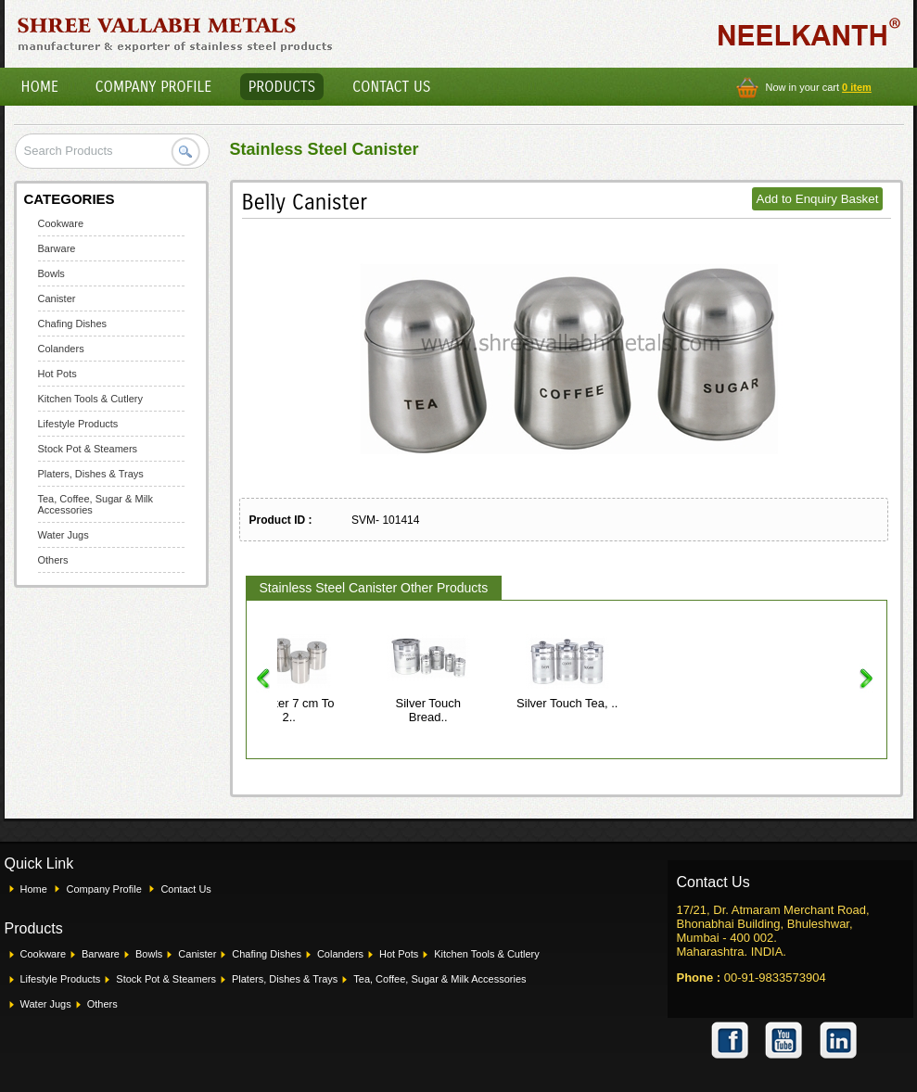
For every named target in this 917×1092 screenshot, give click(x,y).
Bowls (51, 273)
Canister (57, 298)
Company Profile (154, 86)
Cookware (61, 223)
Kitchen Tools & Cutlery (91, 398)
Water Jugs (63, 534)
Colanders (61, 348)
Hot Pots (57, 373)
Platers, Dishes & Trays (91, 473)
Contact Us (391, 86)
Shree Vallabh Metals (176, 33)
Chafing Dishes (73, 323)
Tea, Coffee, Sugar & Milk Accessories (439, 978)
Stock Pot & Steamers (88, 448)
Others (53, 559)
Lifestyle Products (78, 423)
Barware (57, 248)
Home (39, 86)
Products (282, 86)
